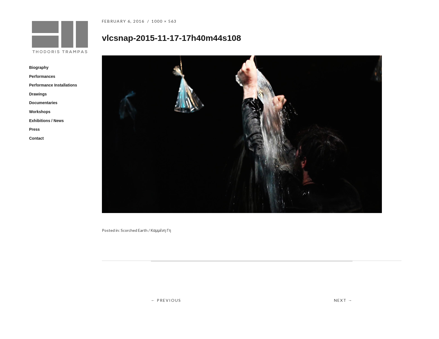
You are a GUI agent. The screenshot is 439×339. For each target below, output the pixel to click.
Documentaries (43, 102)
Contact (36, 138)
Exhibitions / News (46, 120)
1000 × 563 (164, 21)
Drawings (38, 94)
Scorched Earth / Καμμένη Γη (146, 230)
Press (34, 129)
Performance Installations (53, 85)
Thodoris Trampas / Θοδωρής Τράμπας (60, 38)
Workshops (39, 111)
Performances (42, 76)
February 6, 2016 (123, 21)
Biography (38, 67)
